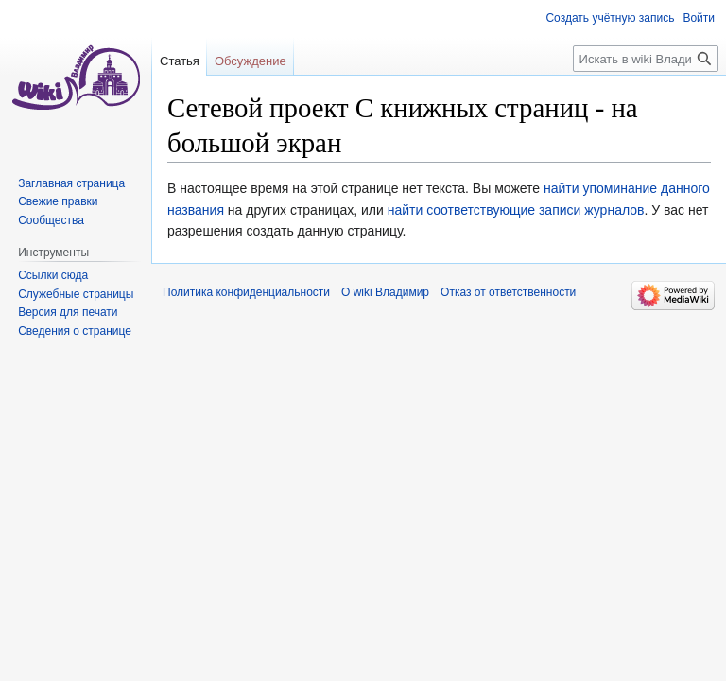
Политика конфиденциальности (246, 292)
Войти (699, 18)
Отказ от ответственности (508, 292)
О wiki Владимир (385, 292)
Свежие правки (57, 201)
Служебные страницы (75, 294)
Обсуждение (250, 61)
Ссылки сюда (53, 275)
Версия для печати (67, 312)
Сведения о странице (74, 331)
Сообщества (51, 220)
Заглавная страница (71, 183)
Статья (179, 61)
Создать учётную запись (609, 18)
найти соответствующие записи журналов (516, 210)
